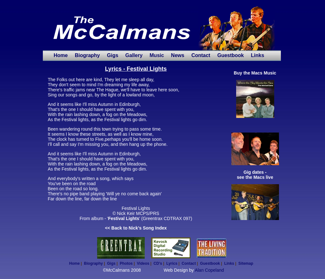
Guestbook (230, 55)
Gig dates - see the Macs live (255, 175)
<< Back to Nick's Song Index (136, 227)
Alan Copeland (209, 270)
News (177, 55)
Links (257, 55)
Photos (126, 263)
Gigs (112, 55)
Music (156, 55)
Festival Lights (123, 218)
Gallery (134, 55)
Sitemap (245, 263)
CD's (158, 263)
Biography (87, 55)
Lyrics (171, 263)
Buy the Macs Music (255, 72)
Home (61, 55)
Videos (143, 263)
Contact (200, 55)
